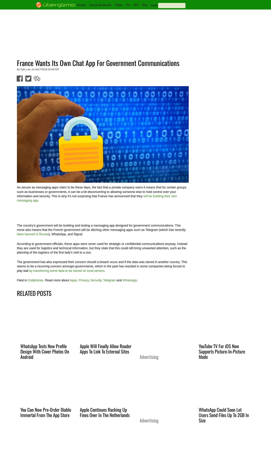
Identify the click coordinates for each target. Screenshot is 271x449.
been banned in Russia (33, 234)
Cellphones (35, 280)
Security (95, 280)
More (145, 5)
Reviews (81, 5)
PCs (128, 5)
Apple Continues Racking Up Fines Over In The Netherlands (105, 412)
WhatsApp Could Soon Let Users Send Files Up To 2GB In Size (224, 415)
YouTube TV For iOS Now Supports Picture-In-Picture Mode (222, 351)
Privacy (84, 280)
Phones (118, 5)
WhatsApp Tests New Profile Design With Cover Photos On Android (44, 351)
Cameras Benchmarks (100, 5)
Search (153, 5)
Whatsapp (130, 280)
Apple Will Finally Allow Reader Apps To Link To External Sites (106, 349)
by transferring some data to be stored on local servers (66, 271)
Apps (73, 280)
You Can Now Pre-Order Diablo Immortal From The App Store (45, 412)
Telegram (109, 280)
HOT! (136, 5)
